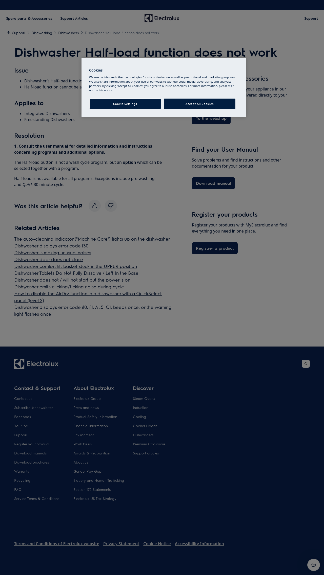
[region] (164, 87)
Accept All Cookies (200, 104)
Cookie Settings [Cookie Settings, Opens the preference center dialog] (125, 104)
